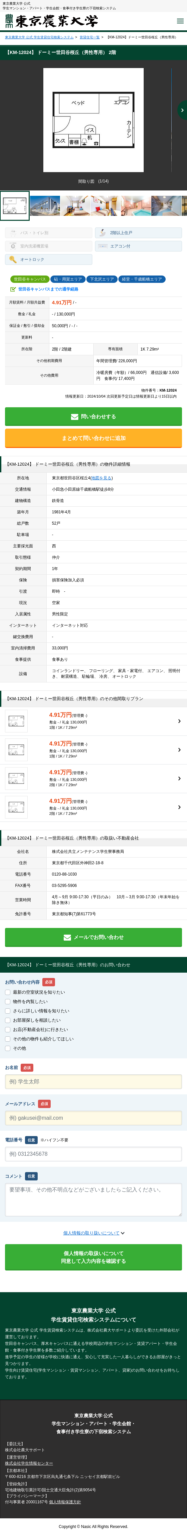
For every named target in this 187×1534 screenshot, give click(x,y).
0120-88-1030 (64, 874)
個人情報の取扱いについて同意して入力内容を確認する (93, 1257)
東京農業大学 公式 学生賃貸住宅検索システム (39, 37)
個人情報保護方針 (65, 1502)
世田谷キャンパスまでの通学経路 (48, 289)
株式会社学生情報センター (29, 1463)
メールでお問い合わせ (94, 937)
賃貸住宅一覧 (90, 37)
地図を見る (101, 478)
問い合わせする (93, 417)
